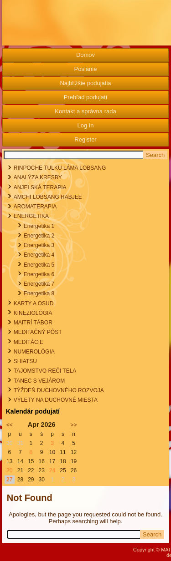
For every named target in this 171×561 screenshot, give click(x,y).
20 (9, 470)
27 (9, 479)
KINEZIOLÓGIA (33, 313)
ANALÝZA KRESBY (38, 177)
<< (9, 425)
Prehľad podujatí (86, 97)
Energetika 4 (39, 255)
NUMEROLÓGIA (34, 352)
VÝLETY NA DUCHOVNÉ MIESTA (56, 400)
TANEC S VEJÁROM (39, 381)
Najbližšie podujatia (85, 83)
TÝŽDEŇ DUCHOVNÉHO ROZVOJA (59, 390)
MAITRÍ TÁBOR (33, 322)
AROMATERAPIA (35, 206)
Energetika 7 (39, 284)
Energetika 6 (39, 274)
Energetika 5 (39, 265)
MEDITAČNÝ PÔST (38, 332)
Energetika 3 (39, 245)
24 (52, 470)
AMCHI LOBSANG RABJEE (48, 197)
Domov (85, 54)
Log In (85, 125)
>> (74, 425)
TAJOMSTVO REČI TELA (45, 371)
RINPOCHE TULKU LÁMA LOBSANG (60, 168)
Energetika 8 (39, 293)
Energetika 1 (39, 226)
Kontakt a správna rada (85, 111)
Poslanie (85, 69)
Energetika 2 (39, 235)
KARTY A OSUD (34, 303)
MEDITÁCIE (28, 342)
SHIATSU (25, 361)
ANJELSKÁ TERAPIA (40, 187)
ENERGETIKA (31, 216)
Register (85, 139)
